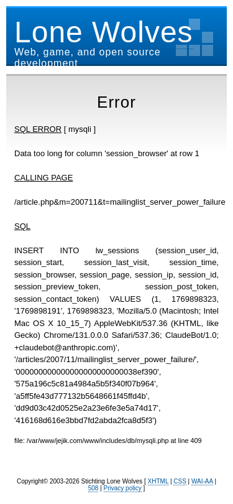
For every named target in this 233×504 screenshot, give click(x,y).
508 (93, 488)
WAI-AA (202, 481)
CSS (179, 481)
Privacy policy (123, 488)
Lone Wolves (103, 32)
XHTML (158, 481)
